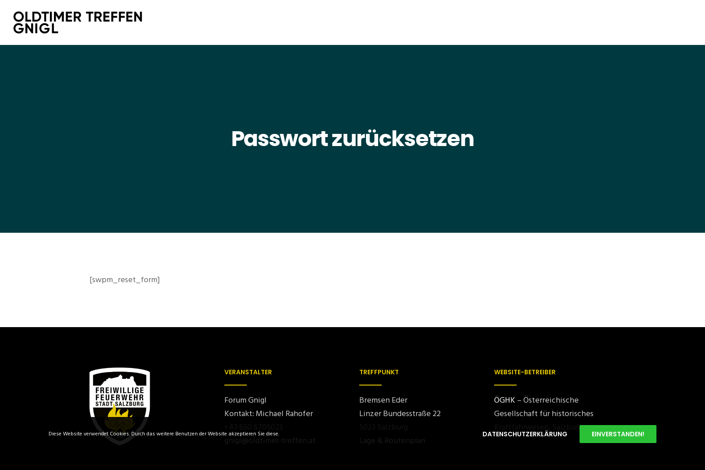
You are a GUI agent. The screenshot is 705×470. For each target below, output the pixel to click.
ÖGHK (504, 400)
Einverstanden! (618, 434)
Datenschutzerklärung (524, 434)
